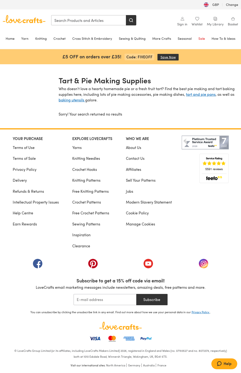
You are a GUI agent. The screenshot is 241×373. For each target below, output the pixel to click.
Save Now (170, 57)
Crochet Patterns (86, 202)
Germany (134, 365)
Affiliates (133, 169)
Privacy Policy (24, 169)
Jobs (129, 191)
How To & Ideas (223, 38)
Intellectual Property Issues (36, 202)
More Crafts (161, 38)
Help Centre (23, 212)
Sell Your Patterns (141, 180)
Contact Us (135, 158)
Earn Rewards (25, 223)
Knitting (41, 38)
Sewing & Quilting (132, 38)
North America (115, 365)
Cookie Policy (137, 212)
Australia (149, 365)
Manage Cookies (140, 223)
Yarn (24, 38)
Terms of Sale (24, 158)
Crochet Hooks (84, 169)
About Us (133, 147)
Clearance (81, 245)
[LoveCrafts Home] (120, 326)
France (161, 365)
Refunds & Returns (28, 191)
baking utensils (72, 99)
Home (10, 38)
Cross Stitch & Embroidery (92, 38)
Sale (201, 38)
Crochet (59, 38)
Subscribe (151, 299)
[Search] (131, 20)
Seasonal (185, 38)
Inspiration (81, 234)
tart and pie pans (201, 94)
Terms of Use (24, 147)
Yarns (77, 147)
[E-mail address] (104, 299)
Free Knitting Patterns (90, 191)
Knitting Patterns (86, 180)
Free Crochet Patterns (90, 212)
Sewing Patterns (86, 223)
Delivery (20, 180)
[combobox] (88, 20)
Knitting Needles (86, 158)
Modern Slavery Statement (149, 202)
